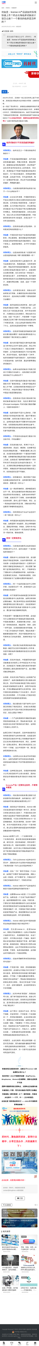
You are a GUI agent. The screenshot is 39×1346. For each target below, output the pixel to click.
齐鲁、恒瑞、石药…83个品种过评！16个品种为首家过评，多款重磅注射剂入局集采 (29, 1248)
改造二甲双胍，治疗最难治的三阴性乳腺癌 (10, 1289)
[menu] (36, 2)
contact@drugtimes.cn (13, 1336)
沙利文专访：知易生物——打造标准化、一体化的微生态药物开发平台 (28, 1289)
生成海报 (7, 1205)
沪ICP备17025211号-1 (20, 1332)
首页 (3, 8)
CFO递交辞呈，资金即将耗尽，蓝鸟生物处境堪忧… (10, 1269)
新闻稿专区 (24, 1277)
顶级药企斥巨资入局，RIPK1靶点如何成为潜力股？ (28, 1269)
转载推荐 (18, 26)
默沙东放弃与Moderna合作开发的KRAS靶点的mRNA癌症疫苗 (10, 1248)
